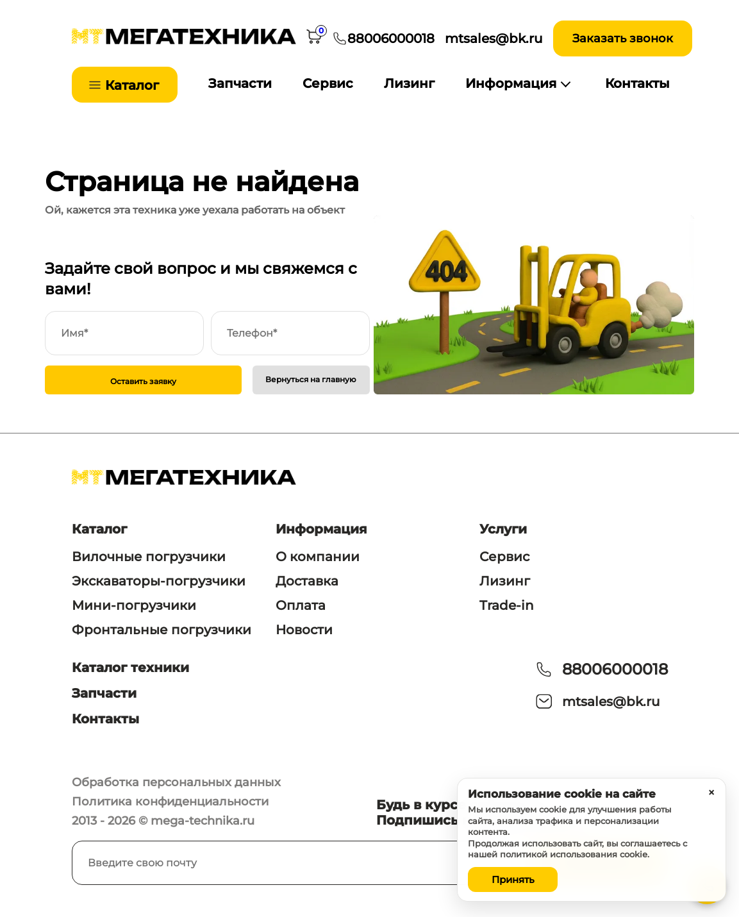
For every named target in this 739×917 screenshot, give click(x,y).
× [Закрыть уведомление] (711, 792)
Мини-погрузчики (134, 605)
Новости (304, 629)
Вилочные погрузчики (149, 556)
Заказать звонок (622, 38)
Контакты (637, 83)
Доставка (307, 581)
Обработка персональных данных (176, 782)
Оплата (301, 605)
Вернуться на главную (310, 379)
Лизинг (409, 83)
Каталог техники (130, 667)
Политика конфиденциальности (170, 802)
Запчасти (240, 83)
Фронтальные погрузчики (161, 629)
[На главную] (184, 41)
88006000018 (615, 669)
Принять (513, 879)
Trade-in (506, 605)
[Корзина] (314, 39)
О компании (318, 556)
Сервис (328, 83)
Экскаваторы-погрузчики (158, 581)
